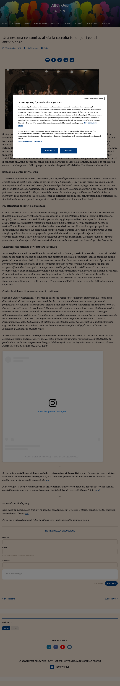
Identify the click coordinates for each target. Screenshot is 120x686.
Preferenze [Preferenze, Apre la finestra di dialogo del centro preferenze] (50, 150)
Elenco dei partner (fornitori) (30, 141)
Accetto (68, 150)
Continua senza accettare (93, 99)
